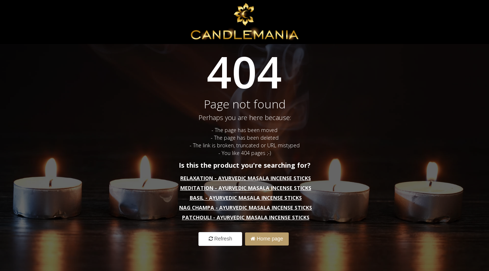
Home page (267, 239)
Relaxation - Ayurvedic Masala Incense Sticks (245, 178)
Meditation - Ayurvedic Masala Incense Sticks (245, 187)
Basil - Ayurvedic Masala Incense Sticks (246, 197)
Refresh (220, 239)
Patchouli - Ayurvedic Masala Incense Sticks (245, 217)
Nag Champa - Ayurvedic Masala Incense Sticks (245, 207)
